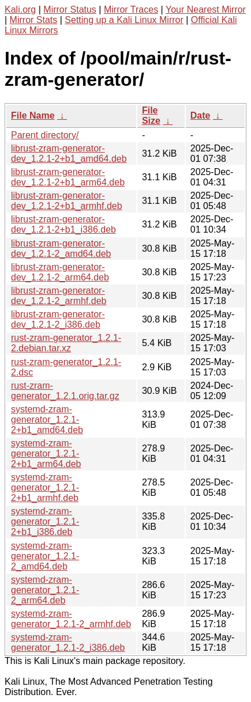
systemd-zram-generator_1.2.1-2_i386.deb (68, 642)
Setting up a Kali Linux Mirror (124, 20)
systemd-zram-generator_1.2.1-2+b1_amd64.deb (47, 419)
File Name (33, 115)
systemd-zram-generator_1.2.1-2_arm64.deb (45, 590)
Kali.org (20, 9)
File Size (151, 115)
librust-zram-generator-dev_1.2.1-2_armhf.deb (58, 296)
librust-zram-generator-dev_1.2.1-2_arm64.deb (60, 272)
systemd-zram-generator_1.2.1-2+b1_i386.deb (45, 521)
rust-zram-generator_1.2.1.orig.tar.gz (65, 391)
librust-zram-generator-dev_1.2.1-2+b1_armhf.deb (66, 201)
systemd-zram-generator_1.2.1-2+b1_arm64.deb (46, 453)
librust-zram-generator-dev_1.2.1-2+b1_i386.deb (63, 224)
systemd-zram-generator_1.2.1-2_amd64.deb (45, 556)
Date (200, 115)
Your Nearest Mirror (206, 9)
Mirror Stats (34, 20)
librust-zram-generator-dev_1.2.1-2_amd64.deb (61, 248)
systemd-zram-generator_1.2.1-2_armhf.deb (71, 619)
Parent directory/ (44, 135)
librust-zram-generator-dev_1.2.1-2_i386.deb (58, 319)
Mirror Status (69, 9)
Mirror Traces (131, 9)
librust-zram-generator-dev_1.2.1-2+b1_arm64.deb (68, 177)
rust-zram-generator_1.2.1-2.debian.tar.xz (66, 343)
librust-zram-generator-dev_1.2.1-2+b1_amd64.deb (69, 153)
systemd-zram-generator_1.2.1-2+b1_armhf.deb (45, 487)
